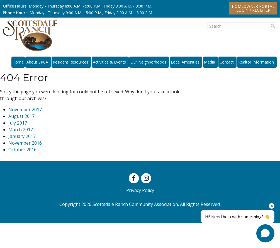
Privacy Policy (140, 190)
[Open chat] (265, 233)
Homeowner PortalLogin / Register (253, 8)
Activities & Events (110, 62)
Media (210, 62)
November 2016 (25, 143)
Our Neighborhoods (149, 62)
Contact (227, 62)
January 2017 (22, 136)
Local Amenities (186, 62)
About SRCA (38, 62)
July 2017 (17, 123)
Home (18, 62)
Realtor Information (257, 62)
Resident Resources (71, 62)
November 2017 (25, 109)
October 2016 (22, 150)
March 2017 (20, 130)
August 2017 (21, 116)
